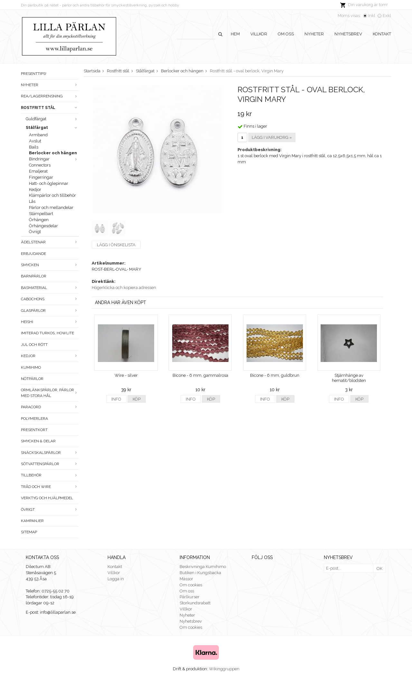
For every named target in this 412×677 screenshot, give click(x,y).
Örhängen (39, 219)
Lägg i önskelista (116, 244)
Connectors (40, 165)
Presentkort (34, 430)
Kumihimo (31, 367)
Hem (235, 34)
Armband (38, 134)
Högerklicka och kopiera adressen (124, 287)
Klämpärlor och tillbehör (52, 195)
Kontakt (382, 34)
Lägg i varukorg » (272, 137)
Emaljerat (38, 171)
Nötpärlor (32, 378)
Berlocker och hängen (53, 152)
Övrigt (35, 231)
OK (379, 568)
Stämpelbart (41, 213)
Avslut (35, 141)
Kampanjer (32, 521)
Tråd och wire (50, 486)
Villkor (258, 34)
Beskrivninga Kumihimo (203, 566)
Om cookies (191, 584)
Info (116, 399)
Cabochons (50, 299)
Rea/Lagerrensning (50, 96)
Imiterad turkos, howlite (47, 333)
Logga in (116, 578)
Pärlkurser (190, 596)
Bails (33, 147)
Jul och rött (34, 344)
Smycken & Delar (38, 441)
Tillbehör (50, 475)
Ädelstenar (50, 242)
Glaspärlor (50, 310)
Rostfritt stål (50, 107)
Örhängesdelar (43, 225)
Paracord (50, 407)
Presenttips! (33, 73)
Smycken (50, 265)
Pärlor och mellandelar (51, 207)
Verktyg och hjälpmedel (47, 498)
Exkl (387, 15)
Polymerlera (34, 418)
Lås (32, 201)
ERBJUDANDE (33, 253)
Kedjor (35, 189)
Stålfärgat (52, 127)
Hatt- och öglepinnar (48, 183)
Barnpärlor (33, 276)
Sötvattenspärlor (50, 464)
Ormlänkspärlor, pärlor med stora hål (50, 393)
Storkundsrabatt (195, 602)
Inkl (371, 15)
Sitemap (29, 532)
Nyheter (314, 34)
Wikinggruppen (224, 668)
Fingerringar (41, 177)
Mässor (186, 578)
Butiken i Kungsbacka (200, 572)
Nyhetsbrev (348, 34)
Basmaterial (50, 287)
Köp (137, 399)
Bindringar (54, 159)
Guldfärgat (52, 118)
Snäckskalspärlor (50, 452)
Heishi (50, 322)
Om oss (286, 34)
